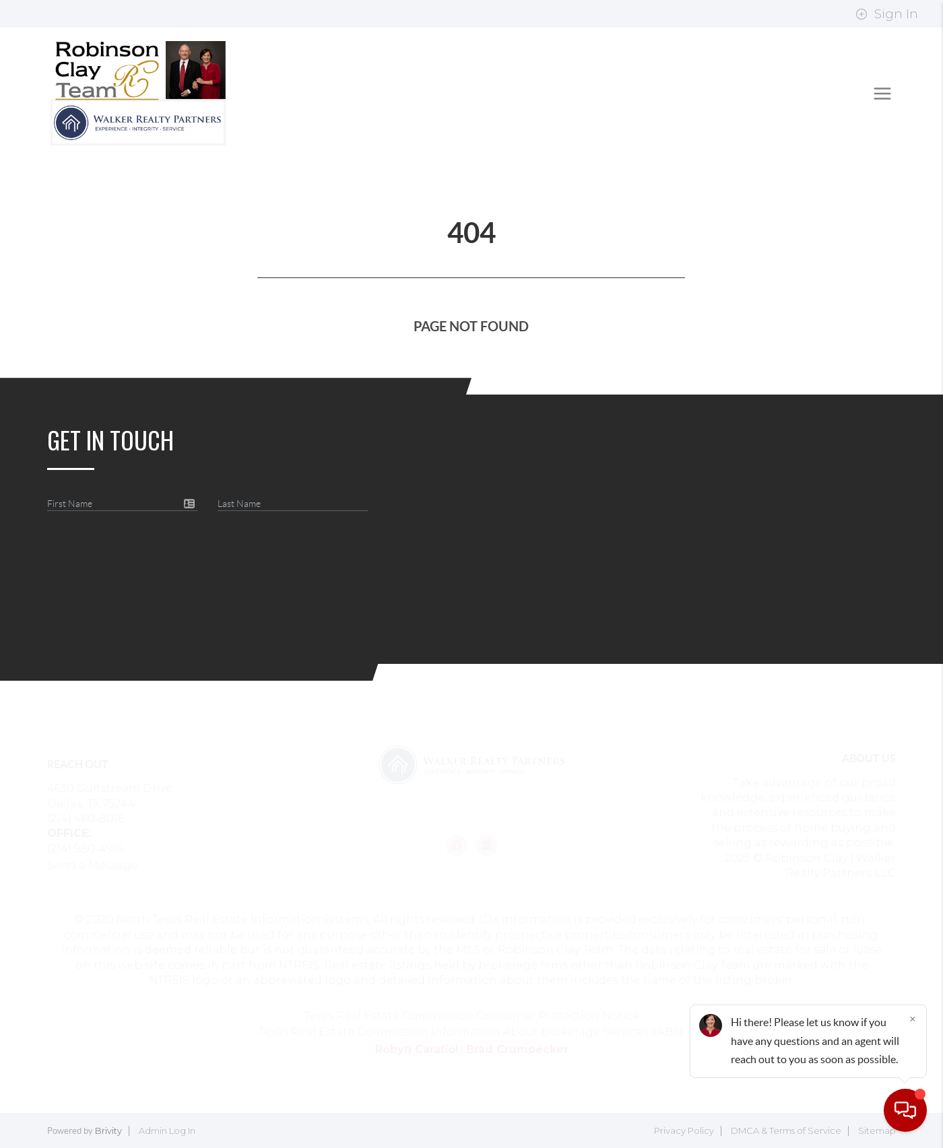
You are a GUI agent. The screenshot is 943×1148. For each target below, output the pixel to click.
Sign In (886, 14)
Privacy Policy (684, 1130)
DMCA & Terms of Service (786, 1130)
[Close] (912, 1018)
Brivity (108, 1130)
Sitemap (877, 1130)
